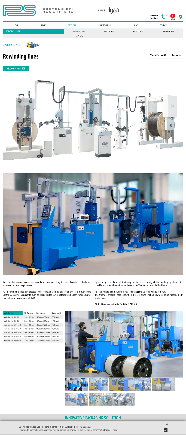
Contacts (163, 25)
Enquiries (176, 55)
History (43, 25)
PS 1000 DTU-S (138, 31)
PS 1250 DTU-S (168, 31)
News (136, 25)
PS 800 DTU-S (109, 31)
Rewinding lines (12, 31)
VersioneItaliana (154, 17)
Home (16, 25)
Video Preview (158, 55)
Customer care (106, 25)
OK (165, 430)
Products (73, 25)
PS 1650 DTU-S (79, 35)
